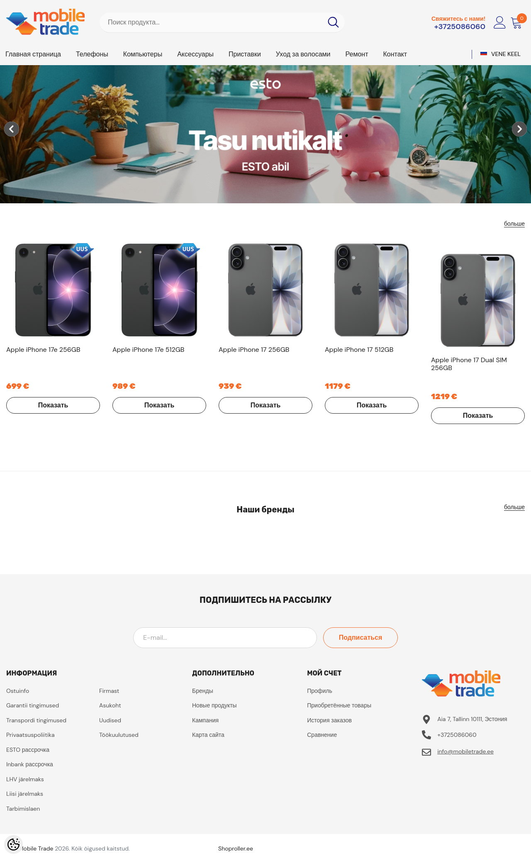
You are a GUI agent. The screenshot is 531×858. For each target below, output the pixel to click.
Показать (53, 405)
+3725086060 (459, 26)
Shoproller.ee (235, 848)
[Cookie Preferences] (13, 844)
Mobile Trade (36, 848)
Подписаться (360, 637)
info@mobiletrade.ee (465, 751)
